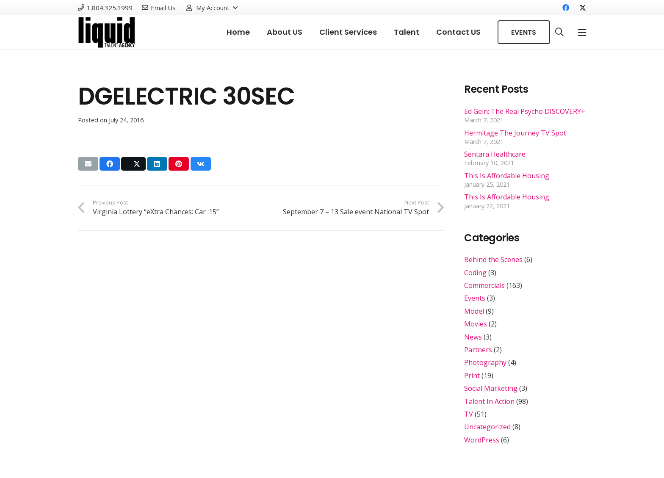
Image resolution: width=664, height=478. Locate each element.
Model (474, 311)
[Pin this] (179, 164)
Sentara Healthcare (495, 154)
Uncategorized (487, 426)
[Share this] (110, 164)
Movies (475, 324)
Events (474, 298)
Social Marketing (490, 388)
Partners (478, 349)
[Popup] (582, 32)
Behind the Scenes (493, 259)
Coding (475, 272)
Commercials (484, 285)
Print (472, 375)
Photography (485, 362)
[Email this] (88, 164)
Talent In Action (489, 401)
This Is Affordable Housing (506, 175)
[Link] (107, 32)
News (473, 337)
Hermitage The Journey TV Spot (515, 133)
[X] (579, 7)
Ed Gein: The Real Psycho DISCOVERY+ (524, 111)
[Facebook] (566, 7)
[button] (211, 7)
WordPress (481, 440)
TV (468, 414)
